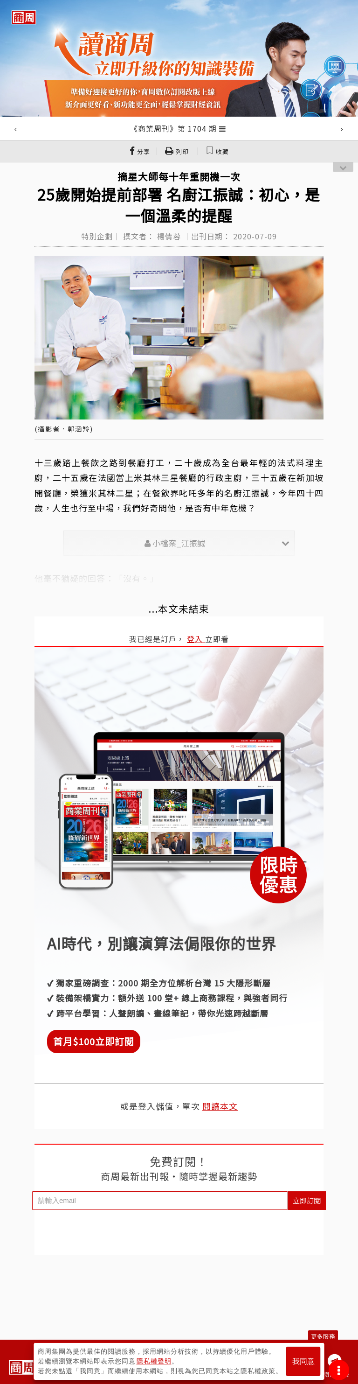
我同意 (303, 1361)
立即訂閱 (307, 1200)
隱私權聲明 (154, 1361)
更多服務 (323, 1336)
